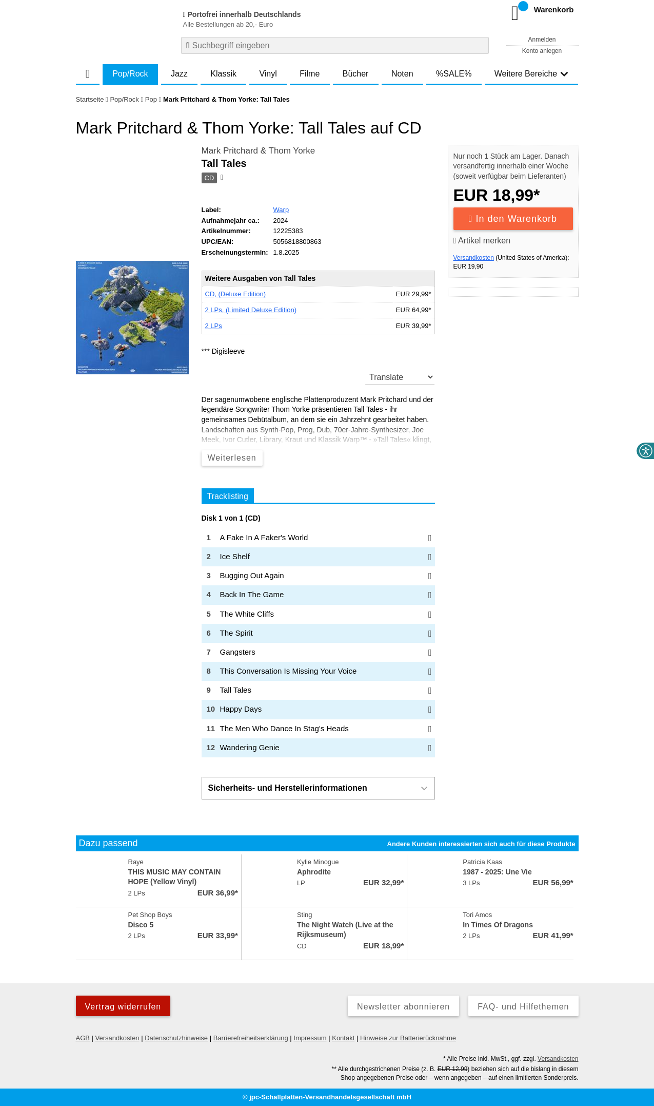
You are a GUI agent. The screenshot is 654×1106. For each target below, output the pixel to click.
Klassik (223, 73)
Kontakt (343, 1038)
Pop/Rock (130, 73)
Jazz (179, 73)
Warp (281, 210)
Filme (310, 73)
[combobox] (335, 45)
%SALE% (453, 73)
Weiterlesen (232, 457)
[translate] (400, 377)
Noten (402, 73)
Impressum (309, 1038)
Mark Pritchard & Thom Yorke (258, 151)
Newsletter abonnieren (403, 1006)
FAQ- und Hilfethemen (523, 1006)
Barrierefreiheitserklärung (250, 1038)
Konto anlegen (542, 50)
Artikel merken (482, 240)
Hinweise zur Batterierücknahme (408, 1038)
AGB (83, 1038)
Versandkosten (473, 257)
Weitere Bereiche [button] (531, 73)
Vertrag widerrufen (123, 1006)
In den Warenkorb (513, 219)
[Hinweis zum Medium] (221, 178)
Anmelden (542, 39)
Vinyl (267, 73)
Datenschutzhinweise (176, 1038)
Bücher (356, 73)
